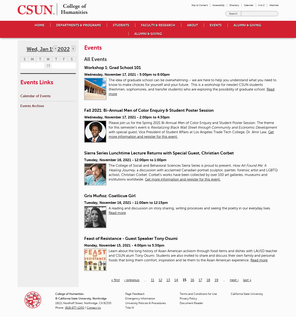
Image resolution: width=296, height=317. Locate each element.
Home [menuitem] (39, 25)
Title (129, 307)
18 (208, 280)
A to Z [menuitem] (261, 5)
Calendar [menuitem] (248, 5)
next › (234, 280)
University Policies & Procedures (145, 303)
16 (192, 280)
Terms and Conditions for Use (198, 294)
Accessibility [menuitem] (219, 5)
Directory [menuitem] (234, 5)
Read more (117, 213)
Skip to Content (199, 5)
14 (176, 280)
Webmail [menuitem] (273, 5)
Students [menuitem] (121, 25)
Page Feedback (135, 294)
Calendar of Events (35, 96)
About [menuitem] (192, 25)
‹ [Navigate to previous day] (55, 48)
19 (216, 280)
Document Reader (191, 303)
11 (152, 280)
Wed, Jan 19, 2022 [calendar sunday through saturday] (48, 49)
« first (115, 280)
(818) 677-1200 (74, 307)
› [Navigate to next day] (73, 48)
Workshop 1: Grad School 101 (112, 67)
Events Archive (32, 106)
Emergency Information (140, 298)
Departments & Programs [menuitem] (78, 25)
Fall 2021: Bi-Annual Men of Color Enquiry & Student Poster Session (149, 110)
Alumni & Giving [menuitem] (247, 25)
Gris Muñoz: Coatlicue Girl (110, 195)
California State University (247, 294)
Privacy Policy (188, 298)
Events (216, 25)
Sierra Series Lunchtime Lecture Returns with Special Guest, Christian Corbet (159, 153)
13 (168, 280)
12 (160, 280)
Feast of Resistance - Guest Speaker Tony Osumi (131, 238)
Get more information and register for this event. (183, 179)
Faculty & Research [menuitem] (158, 25)
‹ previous (131, 280)
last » (247, 280)
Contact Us (94, 307)
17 (200, 280)
